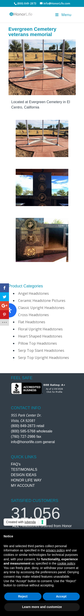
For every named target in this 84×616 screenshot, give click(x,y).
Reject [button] (23, 596)
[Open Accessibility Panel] (9, 310)
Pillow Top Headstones (37, 343)
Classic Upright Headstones (41, 307)
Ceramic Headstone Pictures (41, 300)
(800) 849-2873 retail (27, 426)
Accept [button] (61, 596)
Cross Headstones (33, 314)
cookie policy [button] (66, 563)
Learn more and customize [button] (42, 607)
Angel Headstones (33, 293)
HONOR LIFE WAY (26, 480)
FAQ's (16, 464)
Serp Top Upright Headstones (43, 357)
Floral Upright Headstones (40, 329)
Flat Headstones (31, 321)
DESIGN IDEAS (24, 475)
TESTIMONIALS (24, 469)
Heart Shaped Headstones (40, 336)
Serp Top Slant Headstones (41, 350)
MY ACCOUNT (23, 485)
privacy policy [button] (55, 550)
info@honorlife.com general (33, 442)
